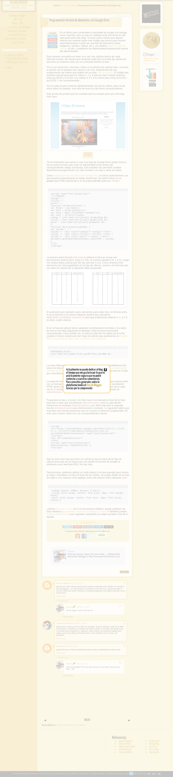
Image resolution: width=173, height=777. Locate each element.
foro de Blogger (93, 385)
